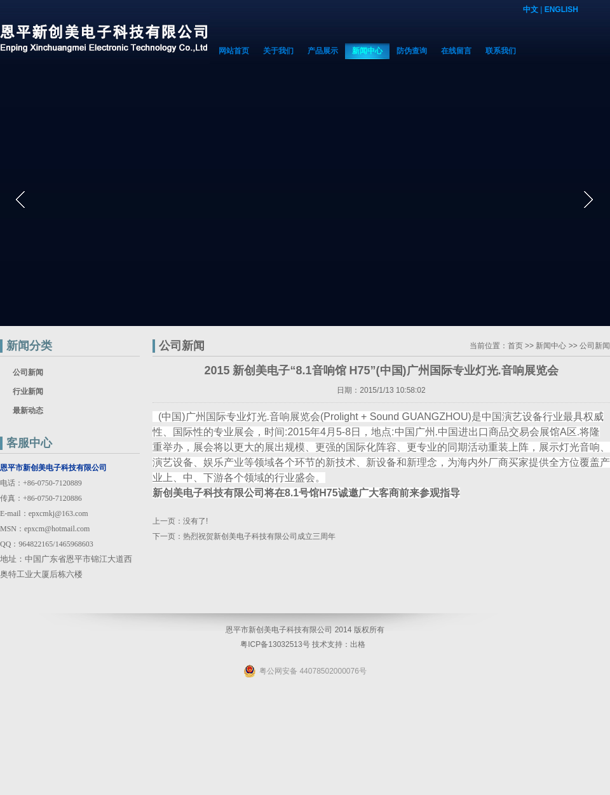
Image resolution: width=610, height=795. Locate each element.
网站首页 (234, 50)
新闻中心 (367, 50)
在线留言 (456, 50)
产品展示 (323, 50)
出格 (357, 644)
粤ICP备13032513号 (274, 644)
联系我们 (500, 50)
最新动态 (28, 410)
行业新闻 (28, 391)
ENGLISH (561, 9)
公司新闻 (28, 372)
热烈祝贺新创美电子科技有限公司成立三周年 (259, 536)
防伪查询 (411, 50)
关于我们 (278, 50)
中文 (530, 9)
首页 (515, 345)
